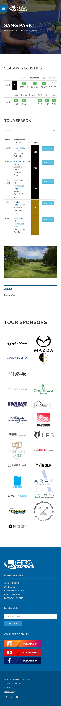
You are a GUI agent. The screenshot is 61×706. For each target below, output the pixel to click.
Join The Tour (12, 583)
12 (24, 83)
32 (47, 100)
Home (6, 31)
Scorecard (48, 149)
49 (54, 100)
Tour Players (24, 31)
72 (34, 83)
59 (16, 100)
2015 (30, 130)
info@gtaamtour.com (12, 683)
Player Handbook (14, 590)
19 (24, 100)
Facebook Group (13, 598)
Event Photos (12, 594)
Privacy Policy (9, 691)
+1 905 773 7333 (11, 687)
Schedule (9, 587)
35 (44, 83)
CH (35, 152)
